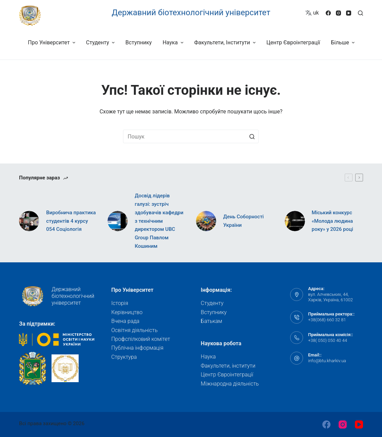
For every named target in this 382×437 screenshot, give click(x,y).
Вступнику (213, 312)
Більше (344, 42)
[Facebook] (328, 13)
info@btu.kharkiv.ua (327, 360)
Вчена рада (125, 321)
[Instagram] (338, 13)
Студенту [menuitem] (101, 42)
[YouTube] (348, 13)
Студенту (212, 303)
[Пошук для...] (191, 136)
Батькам (211, 321)
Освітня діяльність (134, 330)
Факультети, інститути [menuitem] (225, 42)
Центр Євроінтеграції (227, 374)
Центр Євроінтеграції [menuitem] (293, 42)
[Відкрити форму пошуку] (360, 13)
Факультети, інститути (228, 366)
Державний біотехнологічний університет (191, 12)
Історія (119, 303)
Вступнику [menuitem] (138, 42)
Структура (124, 357)
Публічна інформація (137, 348)
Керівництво (126, 312)
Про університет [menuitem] (52, 42)
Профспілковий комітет (140, 339)
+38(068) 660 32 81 (327, 319)
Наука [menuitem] (174, 42)
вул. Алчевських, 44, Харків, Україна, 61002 (330, 297)
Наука (208, 356)
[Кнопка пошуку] (252, 136)
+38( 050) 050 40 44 (327, 340)
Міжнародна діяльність (230, 383)
